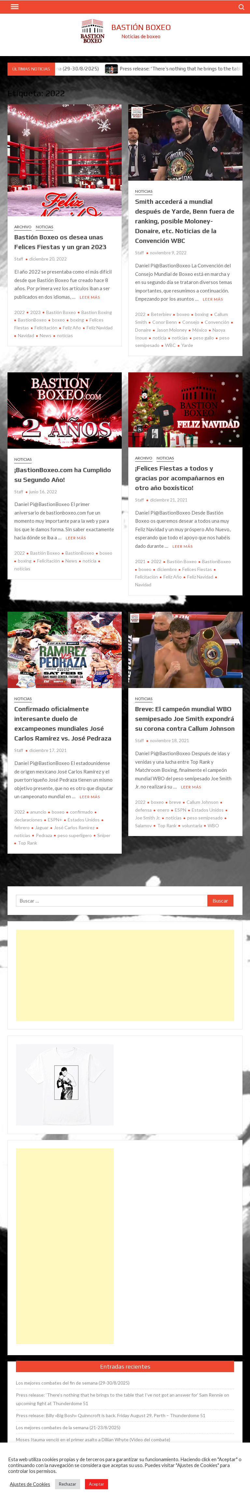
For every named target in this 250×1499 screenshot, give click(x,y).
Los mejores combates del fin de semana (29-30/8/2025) (73, 1383)
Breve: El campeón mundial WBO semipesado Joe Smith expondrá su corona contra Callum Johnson (185, 718)
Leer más (90, 297)
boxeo (58, 319)
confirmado (81, 812)
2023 (35, 312)
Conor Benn (164, 322)
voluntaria (192, 825)
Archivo (23, 226)
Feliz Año (72, 327)
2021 (140, 561)
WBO (213, 825)
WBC (170, 345)
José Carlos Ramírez (74, 827)
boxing (77, 319)
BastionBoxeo (32, 319)
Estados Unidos (84, 819)
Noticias (44, 226)
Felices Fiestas (197, 569)
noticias (65, 335)
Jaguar (42, 827)
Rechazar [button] (67, 1484)
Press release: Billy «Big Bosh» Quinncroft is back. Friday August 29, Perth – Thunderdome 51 (110, 1415)
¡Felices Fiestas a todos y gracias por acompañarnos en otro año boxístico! (179, 477)
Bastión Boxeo (141, 27)
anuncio (38, 812)
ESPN (180, 810)
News (45, 335)
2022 (19, 312)
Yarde (187, 345)
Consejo (190, 322)
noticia (159, 337)
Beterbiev (161, 314)
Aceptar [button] (96, 1484)
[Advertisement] (125, 975)
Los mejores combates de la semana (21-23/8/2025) (68, 1427)
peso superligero (75, 835)
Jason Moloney (172, 330)
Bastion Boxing (96, 312)
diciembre (167, 569)
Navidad (26, 335)
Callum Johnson (202, 802)
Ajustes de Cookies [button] (30, 1484)
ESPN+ (55, 819)
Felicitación (46, 327)
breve (175, 802)
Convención (217, 322)
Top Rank (27, 843)
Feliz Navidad (100, 327)
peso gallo (203, 337)
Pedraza (44, 835)
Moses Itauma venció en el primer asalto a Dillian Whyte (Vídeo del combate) (93, 1439)
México (199, 330)
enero (163, 810)
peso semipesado (205, 817)
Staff (18, 259)
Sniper (103, 835)
